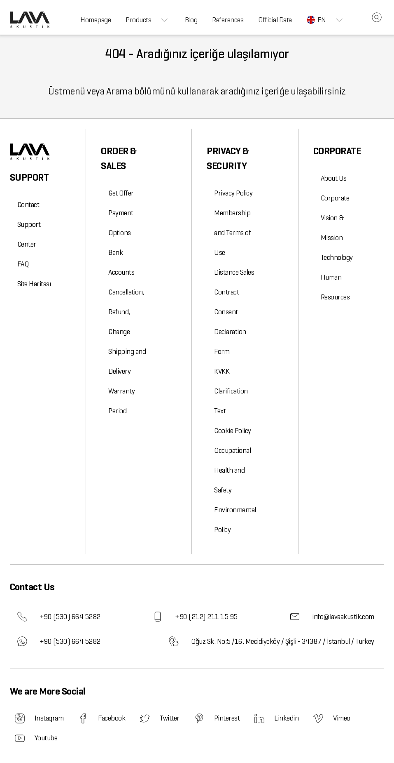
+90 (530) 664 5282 (55, 616)
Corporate (335, 198)
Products (148, 20)
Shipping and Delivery (127, 361)
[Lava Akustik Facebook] (83, 718)
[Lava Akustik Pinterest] (199, 718)
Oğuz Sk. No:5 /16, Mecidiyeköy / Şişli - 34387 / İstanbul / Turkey (267, 641)
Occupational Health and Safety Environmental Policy (235, 490)
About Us (334, 178)
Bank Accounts (121, 262)
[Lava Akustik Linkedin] (259, 718)
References (227, 19)
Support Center (28, 234)
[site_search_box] (376, 17)
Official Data (274, 19)
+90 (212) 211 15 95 (191, 616)
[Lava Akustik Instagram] (20, 718)
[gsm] (157, 616)
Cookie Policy (232, 430)
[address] (173, 641)
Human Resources (335, 287)
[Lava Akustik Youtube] (20, 738)
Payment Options (120, 222)
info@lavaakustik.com (328, 616)
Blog (191, 19)
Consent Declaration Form (230, 331)
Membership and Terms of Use (232, 232)
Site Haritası (34, 283)
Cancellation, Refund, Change (126, 311)
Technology (337, 257)
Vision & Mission (332, 227)
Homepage (95, 19)
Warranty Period (121, 400)
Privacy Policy (233, 193)
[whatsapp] (22, 641)
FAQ (23, 263)
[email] (294, 616)
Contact (28, 204)
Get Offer (120, 193)
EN (326, 20)
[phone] (22, 616)
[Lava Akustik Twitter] (145, 718)
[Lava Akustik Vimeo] (318, 718)
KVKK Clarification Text (230, 391)
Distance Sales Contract (234, 282)
